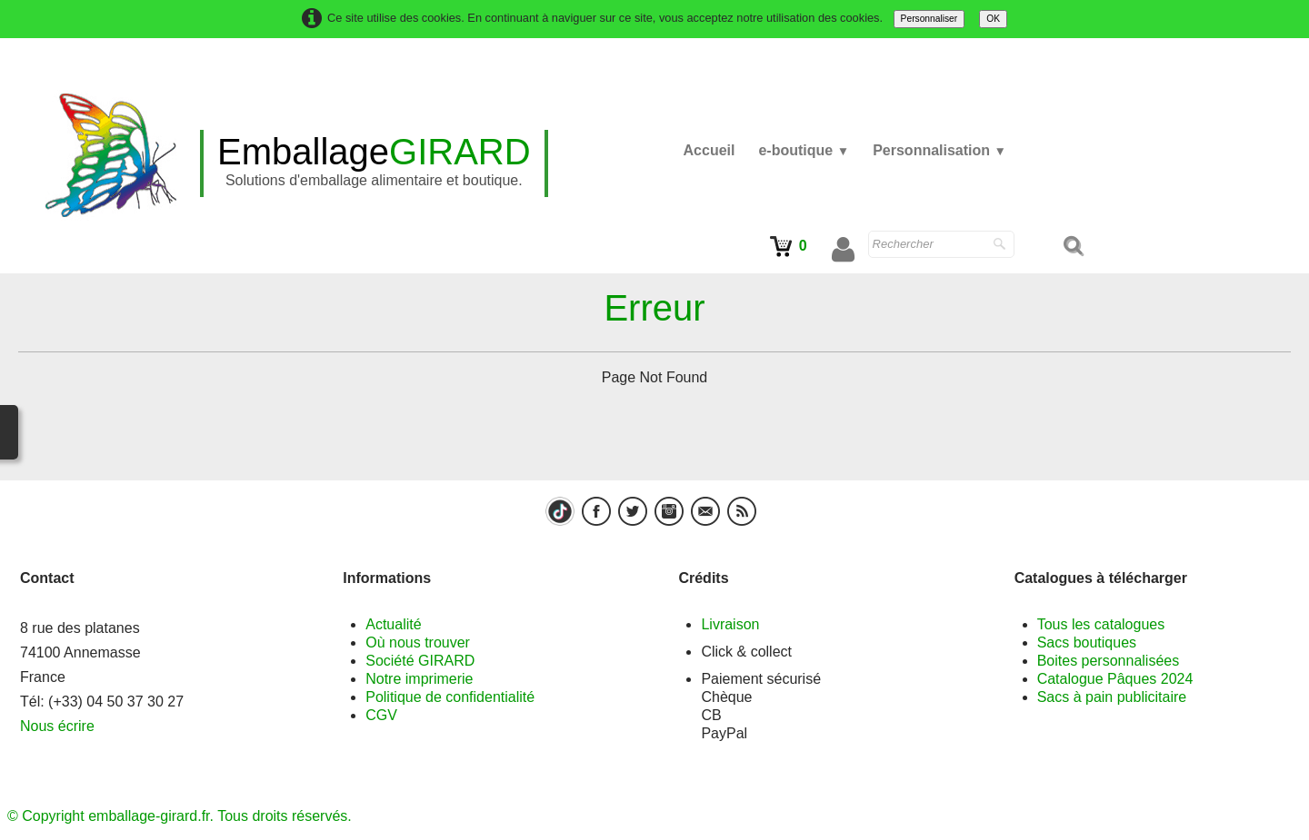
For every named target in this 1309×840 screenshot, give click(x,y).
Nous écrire (57, 726)
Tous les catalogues (1101, 624)
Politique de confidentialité (450, 697)
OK (993, 19)
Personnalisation (939, 150)
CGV (381, 715)
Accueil (709, 150)
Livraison (730, 624)
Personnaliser (929, 19)
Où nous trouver (417, 642)
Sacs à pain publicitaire (1112, 697)
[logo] (374, 163)
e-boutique (803, 150)
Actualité (393, 624)
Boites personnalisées (1108, 660)
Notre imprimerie (419, 679)
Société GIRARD (420, 660)
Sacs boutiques (1086, 642)
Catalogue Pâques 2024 (1115, 679)
